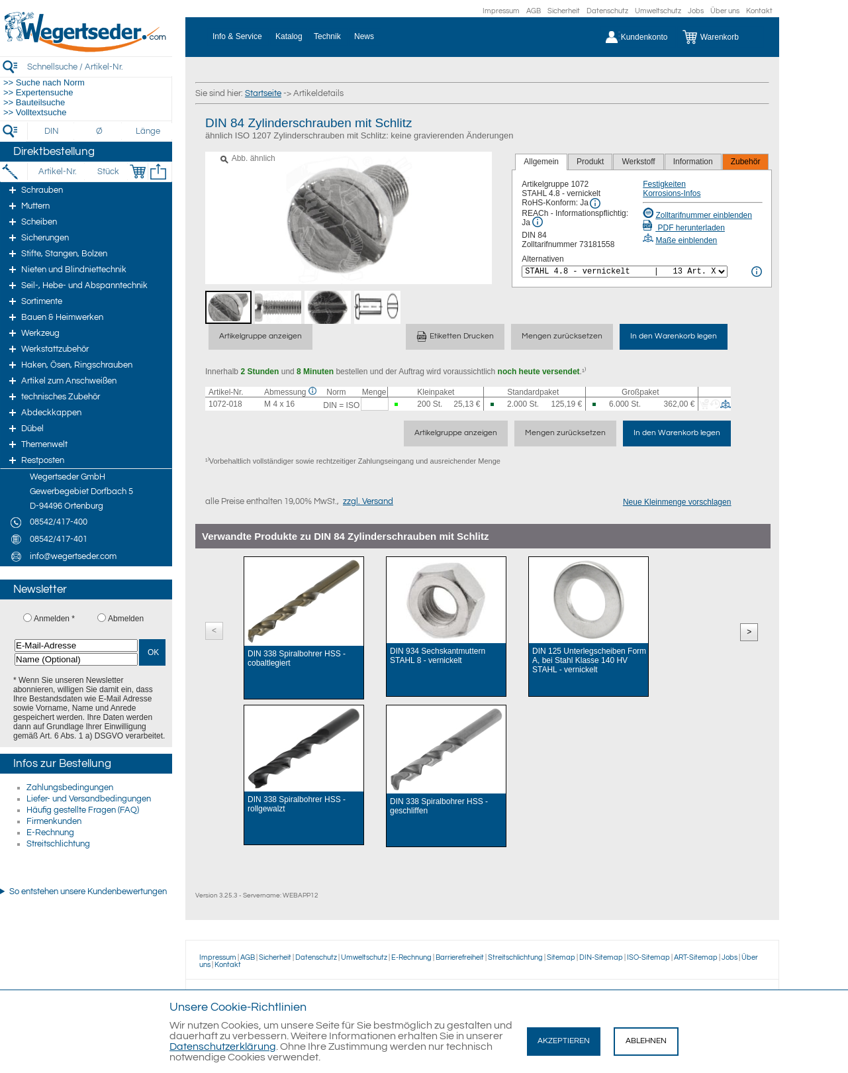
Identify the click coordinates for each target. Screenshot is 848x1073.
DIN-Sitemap (601, 957)
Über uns (724, 11)
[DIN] (51, 131)
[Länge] (148, 131)
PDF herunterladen (684, 227)
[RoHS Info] (595, 203)
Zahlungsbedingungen (69, 787)
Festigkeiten (664, 184)
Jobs (696, 11)
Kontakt (759, 11)
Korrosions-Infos (671, 193)
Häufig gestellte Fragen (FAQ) (82, 810)
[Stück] (107, 171)
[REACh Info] (537, 222)
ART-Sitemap (696, 957)
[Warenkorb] (720, 37)
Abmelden (126, 618)
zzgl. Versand (368, 501)
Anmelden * (54, 618)
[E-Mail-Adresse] (76, 645)
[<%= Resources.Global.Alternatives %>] (625, 272)
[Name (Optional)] (76, 659)
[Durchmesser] (100, 131)
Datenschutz (607, 11)
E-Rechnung (50, 832)
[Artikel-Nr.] (57, 171)
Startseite (263, 93)
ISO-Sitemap (648, 957)
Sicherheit (563, 11)
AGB (533, 11)
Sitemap (561, 957)
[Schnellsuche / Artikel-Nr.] (99, 66)
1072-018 (225, 404)
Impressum (501, 11)
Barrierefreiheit (460, 957)
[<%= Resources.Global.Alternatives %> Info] (756, 271)
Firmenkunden (53, 821)
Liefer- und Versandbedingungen (88, 798)
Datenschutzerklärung (222, 1046)
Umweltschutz (658, 11)
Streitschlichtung (58, 843)
